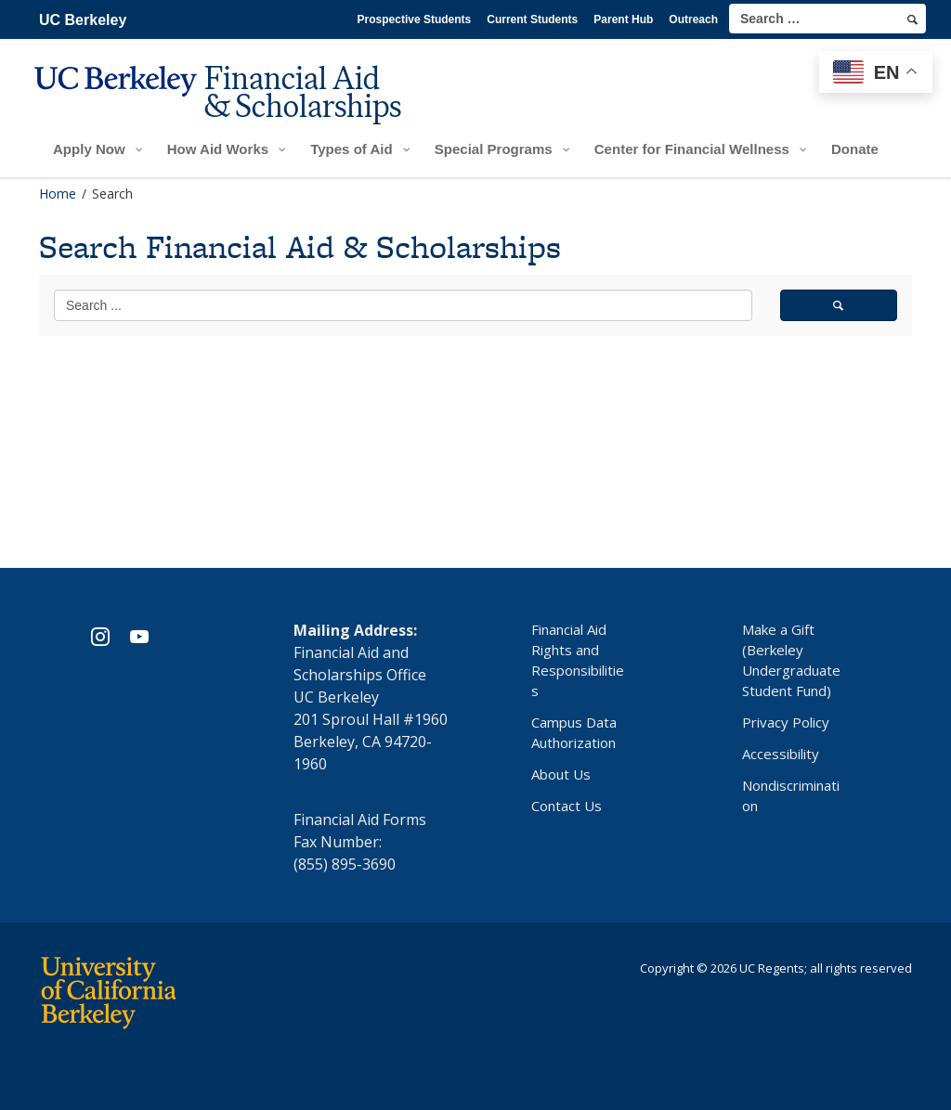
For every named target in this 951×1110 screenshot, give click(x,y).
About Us (561, 774)
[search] (912, 19)
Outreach (693, 19)
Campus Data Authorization (574, 732)
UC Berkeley (82, 20)
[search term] (827, 18)
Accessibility (780, 753)
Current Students (532, 19)
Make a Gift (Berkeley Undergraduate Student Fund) (791, 660)
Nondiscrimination (791, 795)
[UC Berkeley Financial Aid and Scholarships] (224, 108)
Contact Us (566, 805)
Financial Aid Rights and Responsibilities (577, 660)
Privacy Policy (785, 722)
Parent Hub (623, 19)
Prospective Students (415, 19)
